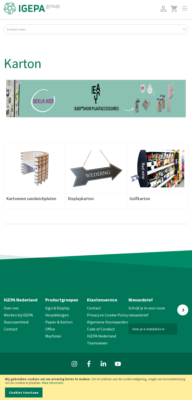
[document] (96, 387)
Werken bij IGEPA (18, 314)
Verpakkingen (57, 314)
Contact (11, 328)
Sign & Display (57, 307)
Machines (53, 335)
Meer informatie (52, 383)
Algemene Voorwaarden (107, 321)
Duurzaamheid (16, 321)
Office (50, 328)
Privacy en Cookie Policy (107, 314)
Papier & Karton (58, 321)
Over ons (11, 307)
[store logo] (32, 8)
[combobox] (96, 29)
